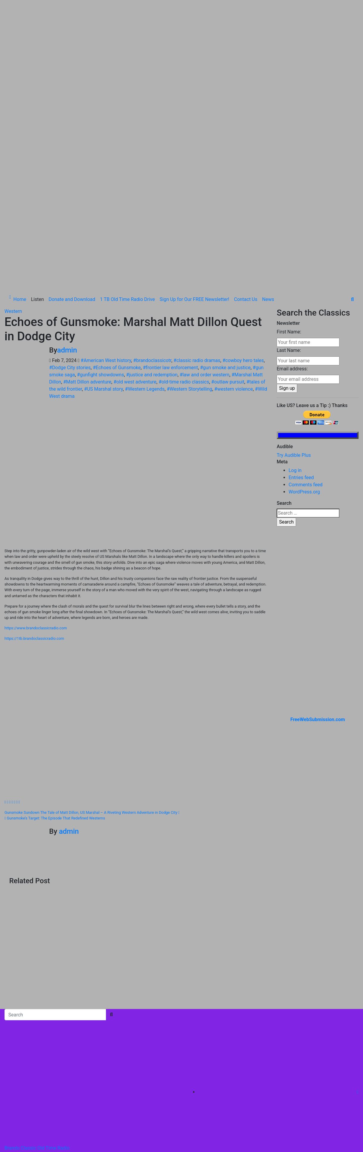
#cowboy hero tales (243, 248)
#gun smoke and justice (225, 256)
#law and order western (204, 263)
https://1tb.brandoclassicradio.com (34, 526)
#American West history (106, 248)
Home (19, 187)
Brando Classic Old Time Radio (37, 1036)
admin (67, 238)
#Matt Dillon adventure (87, 270)
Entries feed (301, 366)
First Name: (289, 220)
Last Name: (289, 238)
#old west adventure (134, 270)
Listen (37, 187)
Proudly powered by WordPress (37, 1060)
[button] (352, 187)
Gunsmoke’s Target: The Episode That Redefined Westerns (54, 706)
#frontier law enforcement (170, 256)
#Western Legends (145, 277)
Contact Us (246, 187)
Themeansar (128, 1060)
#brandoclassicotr (152, 248)
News (268, 187)
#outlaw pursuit (227, 270)
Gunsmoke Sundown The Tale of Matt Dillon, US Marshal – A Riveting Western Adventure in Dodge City (92, 700)
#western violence (233, 277)
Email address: (292, 257)
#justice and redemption (152, 263)
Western (13, 199)
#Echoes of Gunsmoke (117, 256)
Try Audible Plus (294, 343)
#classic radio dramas (197, 248)
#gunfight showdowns (100, 263)
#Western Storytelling (189, 277)
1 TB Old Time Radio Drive (127, 187)
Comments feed (306, 373)
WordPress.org (304, 380)
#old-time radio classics (183, 270)
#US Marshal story (103, 277)
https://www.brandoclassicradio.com (35, 516)
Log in (295, 358)
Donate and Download (72, 187)
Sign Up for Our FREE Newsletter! (194, 187)
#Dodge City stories (70, 256)
